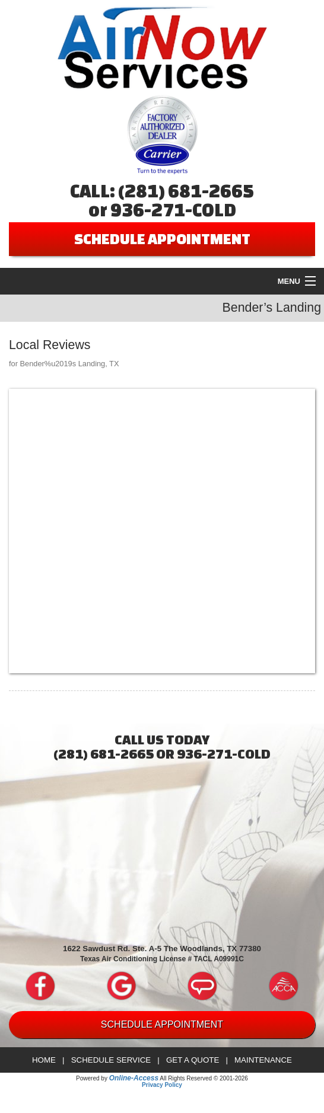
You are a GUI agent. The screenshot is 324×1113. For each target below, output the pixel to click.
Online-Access (133, 1078)
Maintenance (263, 1060)
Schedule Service (111, 1060)
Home (44, 1060)
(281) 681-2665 (186, 191)
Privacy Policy (162, 1085)
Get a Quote (192, 1060)
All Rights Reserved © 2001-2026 (204, 1078)
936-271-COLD (173, 210)
